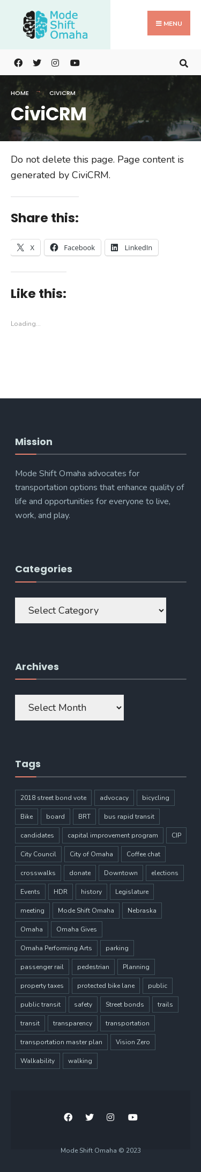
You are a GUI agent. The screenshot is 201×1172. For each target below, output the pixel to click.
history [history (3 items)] (91, 891)
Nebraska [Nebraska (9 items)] (142, 910)
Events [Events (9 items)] (30, 891)
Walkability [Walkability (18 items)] (37, 1061)
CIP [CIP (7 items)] (176, 835)
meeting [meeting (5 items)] (32, 910)
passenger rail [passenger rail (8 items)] (42, 967)
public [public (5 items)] (157, 985)
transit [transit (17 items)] (30, 1023)
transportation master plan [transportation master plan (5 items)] (61, 1042)
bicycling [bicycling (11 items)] (155, 798)
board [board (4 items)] (55, 816)
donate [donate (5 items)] (80, 873)
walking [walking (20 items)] (80, 1061)
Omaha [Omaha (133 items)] (31, 929)
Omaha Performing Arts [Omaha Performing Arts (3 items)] (56, 948)
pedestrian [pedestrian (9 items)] (93, 967)
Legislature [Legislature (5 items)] (131, 891)
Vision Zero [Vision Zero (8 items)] (133, 1042)
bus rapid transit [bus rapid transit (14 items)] (129, 816)
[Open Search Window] (183, 62)
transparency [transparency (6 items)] (72, 1023)
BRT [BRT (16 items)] (84, 816)
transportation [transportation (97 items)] (128, 1023)
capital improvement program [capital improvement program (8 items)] (113, 835)
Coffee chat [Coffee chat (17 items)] (143, 854)
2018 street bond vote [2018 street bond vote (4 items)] (53, 798)
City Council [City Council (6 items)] (38, 854)
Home (20, 93)
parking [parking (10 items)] (117, 948)
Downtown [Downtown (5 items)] (121, 873)
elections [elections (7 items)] (164, 873)
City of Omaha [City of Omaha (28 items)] (91, 854)
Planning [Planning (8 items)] (136, 967)
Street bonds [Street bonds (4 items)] (125, 1004)
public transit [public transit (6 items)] (40, 1004)
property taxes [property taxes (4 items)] (42, 985)
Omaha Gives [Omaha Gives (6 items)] (76, 929)
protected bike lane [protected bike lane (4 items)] (106, 985)
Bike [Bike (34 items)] (26, 816)
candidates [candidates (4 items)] (37, 835)
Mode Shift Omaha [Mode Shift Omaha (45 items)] (86, 910)
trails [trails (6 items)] (165, 1004)
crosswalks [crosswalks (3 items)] (38, 873)
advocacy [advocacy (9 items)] (114, 798)
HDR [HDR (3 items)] (61, 891)
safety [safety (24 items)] (83, 1004)
